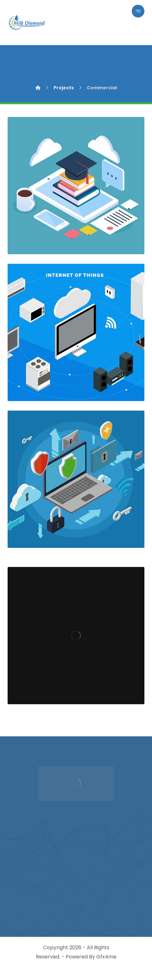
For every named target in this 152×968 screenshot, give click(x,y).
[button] (138, 11)
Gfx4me (106, 956)
